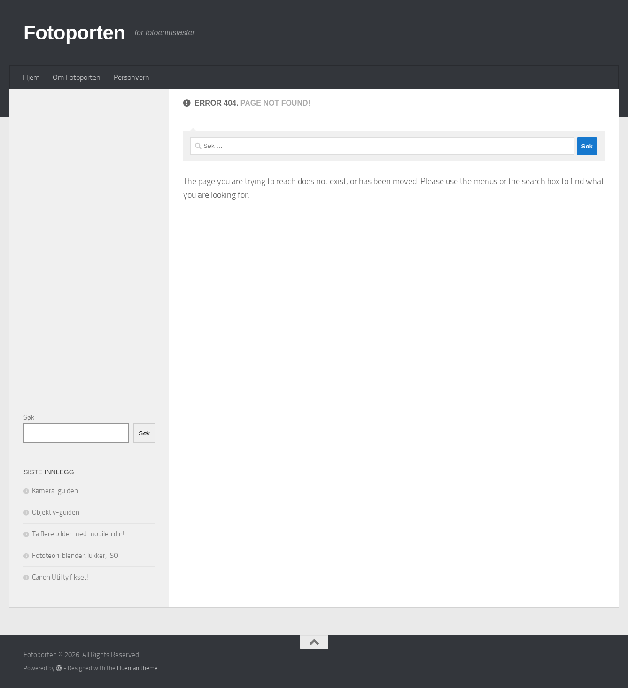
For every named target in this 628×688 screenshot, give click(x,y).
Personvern (131, 77)
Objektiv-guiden (55, 512)
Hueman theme (137, 668)
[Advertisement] (93, 244)
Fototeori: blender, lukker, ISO (75, 555)
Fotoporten (74, 33)
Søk (28, 417)
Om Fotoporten (77, 77)
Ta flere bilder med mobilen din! (78, 534)
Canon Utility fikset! (60, 577)
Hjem (31, 77)
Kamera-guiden (55, 491)
